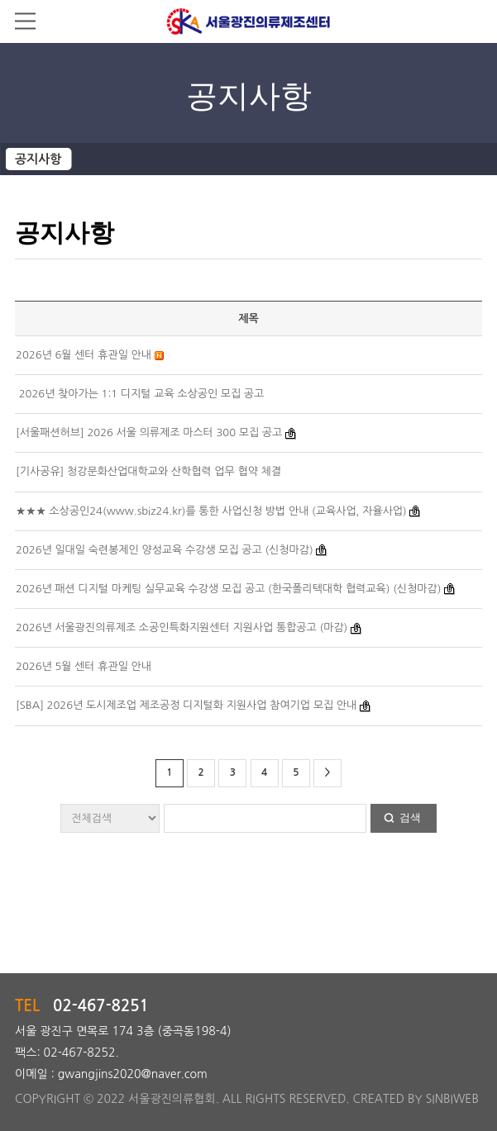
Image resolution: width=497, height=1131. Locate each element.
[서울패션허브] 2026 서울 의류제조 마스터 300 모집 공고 (149, 432)
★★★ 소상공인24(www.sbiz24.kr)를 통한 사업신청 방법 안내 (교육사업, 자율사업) (211, 511)
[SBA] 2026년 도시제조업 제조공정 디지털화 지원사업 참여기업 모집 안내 (186, 705)
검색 (410, 817)
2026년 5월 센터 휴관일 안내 (83, 666)
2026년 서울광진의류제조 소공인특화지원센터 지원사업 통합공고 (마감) (181, 627)
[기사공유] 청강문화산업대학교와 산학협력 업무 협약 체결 (148, 471)
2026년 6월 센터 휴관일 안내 (83, 354)
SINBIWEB (452, 1099)
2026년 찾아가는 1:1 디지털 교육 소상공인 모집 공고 (140, 393)
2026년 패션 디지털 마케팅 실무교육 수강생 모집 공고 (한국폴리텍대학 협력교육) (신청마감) (229, 588)
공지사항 (38, 159)
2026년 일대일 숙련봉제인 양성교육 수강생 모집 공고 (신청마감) (164, 549)
